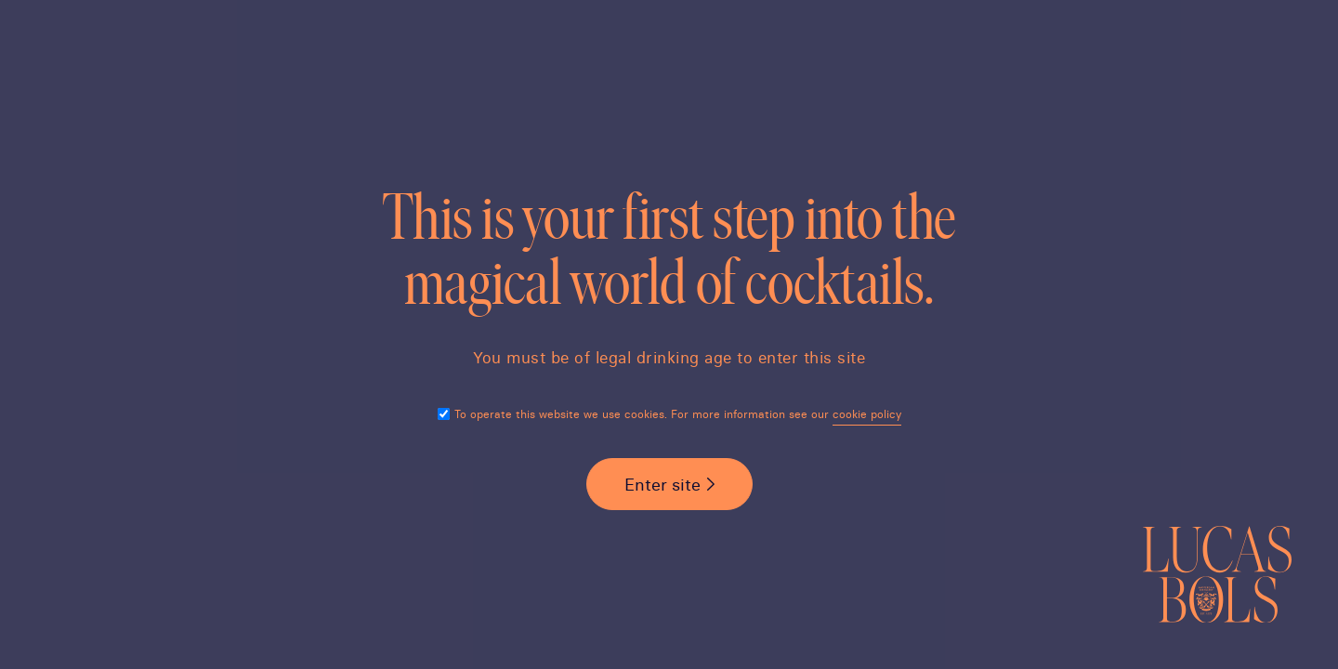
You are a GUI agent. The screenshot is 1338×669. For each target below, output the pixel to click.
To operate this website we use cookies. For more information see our (677, 414)
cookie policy (867, 414)
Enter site (662, 484)
